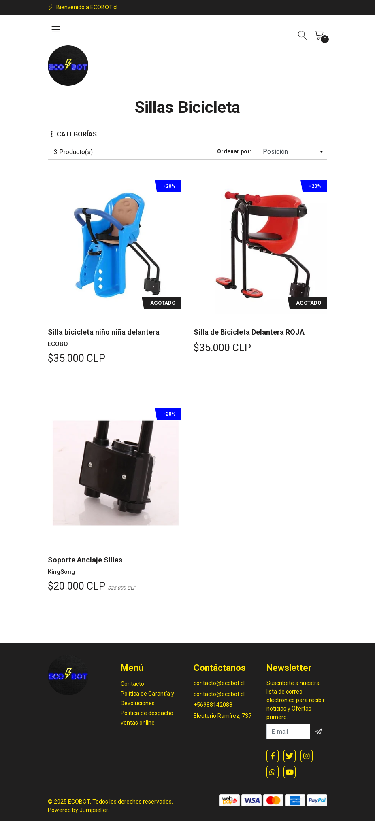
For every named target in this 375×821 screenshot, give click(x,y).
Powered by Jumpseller (78, 810)
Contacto (132, 684)
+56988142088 (213, 705)
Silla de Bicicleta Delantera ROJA (249, 332)
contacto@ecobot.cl (219, 683)
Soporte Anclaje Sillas (85, 560)
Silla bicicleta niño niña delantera (104, 332)
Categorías (73, 134)
